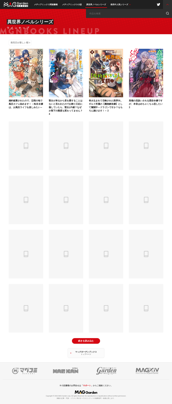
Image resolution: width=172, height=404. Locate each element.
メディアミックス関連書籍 (46, 4)
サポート (87, 385)
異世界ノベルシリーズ (96, 4)
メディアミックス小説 (72, 4)
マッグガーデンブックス (86, 353)
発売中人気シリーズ (119, 4)
